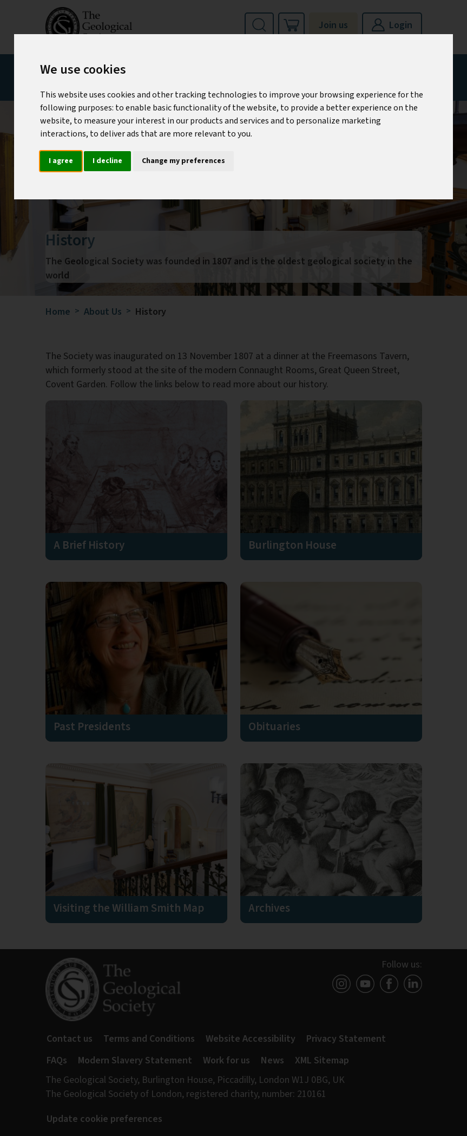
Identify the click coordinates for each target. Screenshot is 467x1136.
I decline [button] (107, 160)
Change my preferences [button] (183, 160)
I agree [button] (61, 160)
